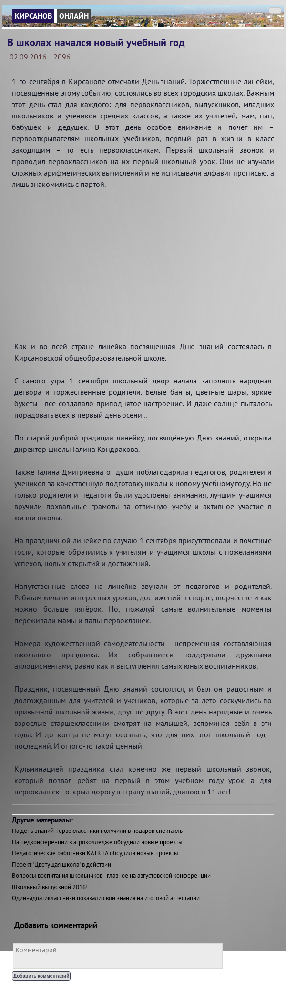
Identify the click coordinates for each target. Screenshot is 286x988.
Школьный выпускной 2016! (50, 887)
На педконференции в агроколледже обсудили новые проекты (97, 842)
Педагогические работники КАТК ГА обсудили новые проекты (95, 853)
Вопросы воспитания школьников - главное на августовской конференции (111, 875)
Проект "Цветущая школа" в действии (61, 865)
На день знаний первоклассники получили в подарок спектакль (97, 831)
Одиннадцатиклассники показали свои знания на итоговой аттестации (106, 898)
